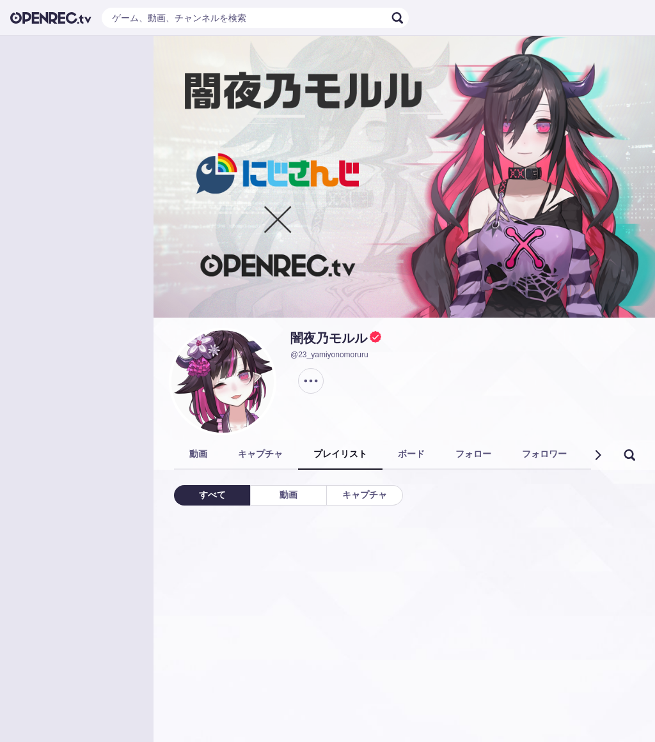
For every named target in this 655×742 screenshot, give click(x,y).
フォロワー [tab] (544, 454)
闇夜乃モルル (328, 338)
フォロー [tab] (473, 454)
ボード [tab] (411, 454)
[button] (597, 455)
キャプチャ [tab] (260, 454)
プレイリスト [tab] (340, 454)
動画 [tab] (198, 454)
